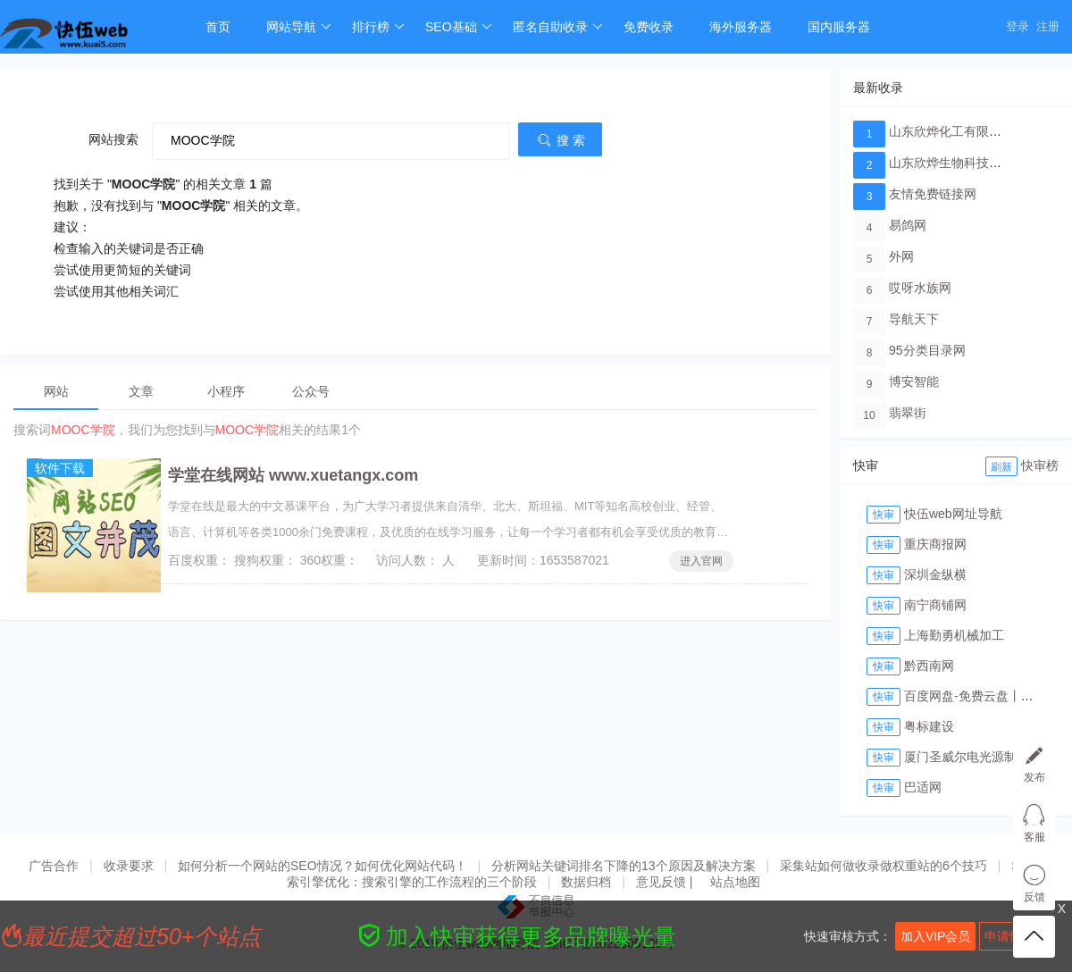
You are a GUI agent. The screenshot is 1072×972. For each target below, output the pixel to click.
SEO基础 (458, 27)
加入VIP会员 (935, 936)
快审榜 (1040, 465)
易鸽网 (907, 225)
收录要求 (129, 866)
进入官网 (701, 561)
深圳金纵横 (935, 574)
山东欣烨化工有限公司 (951, 131)
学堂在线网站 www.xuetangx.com (293, 475)
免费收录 (649, 27)
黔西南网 (929, 665)
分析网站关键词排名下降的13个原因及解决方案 (623, 866)
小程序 (226, 391)
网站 (56, 391)
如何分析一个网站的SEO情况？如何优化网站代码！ (322, 866)
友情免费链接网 (932, 194)
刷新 (1001, 467)
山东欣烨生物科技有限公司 (964, 162)
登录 (1017, 26)
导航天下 (914, 319)
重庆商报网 (935, 544)
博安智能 (914, 381)
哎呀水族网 (920, 288)
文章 (141, 391)
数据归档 (586, 882)
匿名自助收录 (558, 27)
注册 (1047, 26)
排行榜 (378, 27)
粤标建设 (929, 726)
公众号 (311, 391)
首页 (217, 27)
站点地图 (735, 882)
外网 (901, 256)
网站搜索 (113, 139)
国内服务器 (839, 27)
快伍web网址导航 (953, 514)
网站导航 (298, 27)
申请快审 (1009, 936)
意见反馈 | (666, 882)
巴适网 (923, 787)
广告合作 (54, 866)
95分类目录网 (927, 350)
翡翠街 (907, 413)
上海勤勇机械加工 (954, 635)
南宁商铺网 (935, 605)
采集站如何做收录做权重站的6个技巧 (883, 866)
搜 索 (560, 140)
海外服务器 (740, 27)
